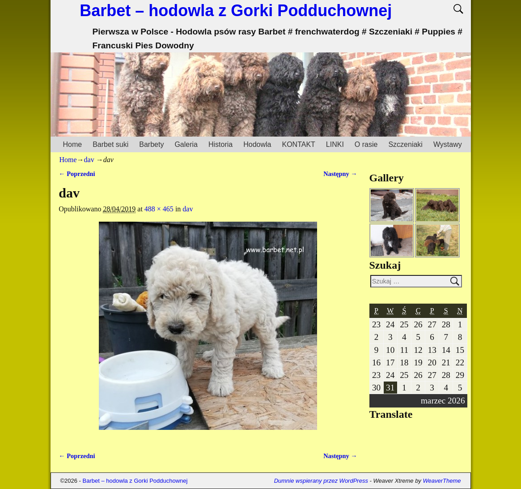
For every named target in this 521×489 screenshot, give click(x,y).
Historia (220, 144)
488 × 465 (159, 209)
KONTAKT (298, 144)
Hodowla (257, 144)
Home (72, 144)
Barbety (151, 144)
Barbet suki (110, 144)
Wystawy (447, 144)
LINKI (335, 144)
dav (89, 159)
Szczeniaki (405, 144)
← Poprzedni (77, 173)
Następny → (340, 173)
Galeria (186, 144)
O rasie (366, 144)
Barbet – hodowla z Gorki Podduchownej (236, 10)
